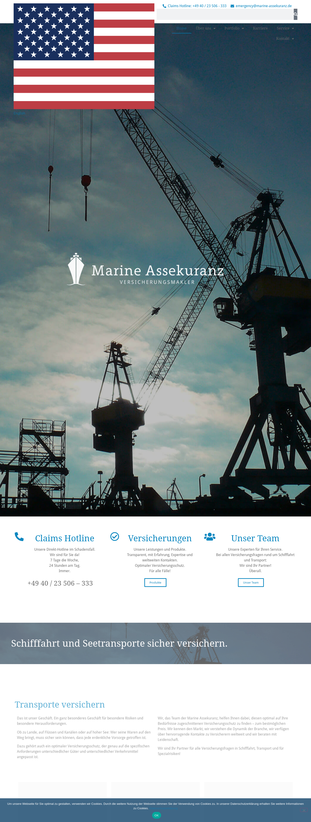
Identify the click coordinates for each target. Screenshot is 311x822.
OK (156, 815)
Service (285, 125)
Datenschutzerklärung (163, 808)
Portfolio (234, 125)
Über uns (206, 125)
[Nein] (304, 810)
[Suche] (295, 14)
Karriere (260, 124)
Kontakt (285, 135)
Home (182, 124)
